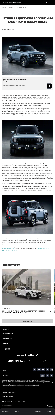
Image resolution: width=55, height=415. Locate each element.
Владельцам (8, 339)
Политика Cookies (7, 396)
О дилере (6, 349)
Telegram (39, 248)
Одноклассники (6, 250)
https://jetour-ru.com (30, 244)
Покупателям (8, 334)
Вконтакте (46, 248)
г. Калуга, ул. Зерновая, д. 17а (37, 361)
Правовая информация (8, 392)
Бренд (5, 344)
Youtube (14, 250)
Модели (6, 330)
